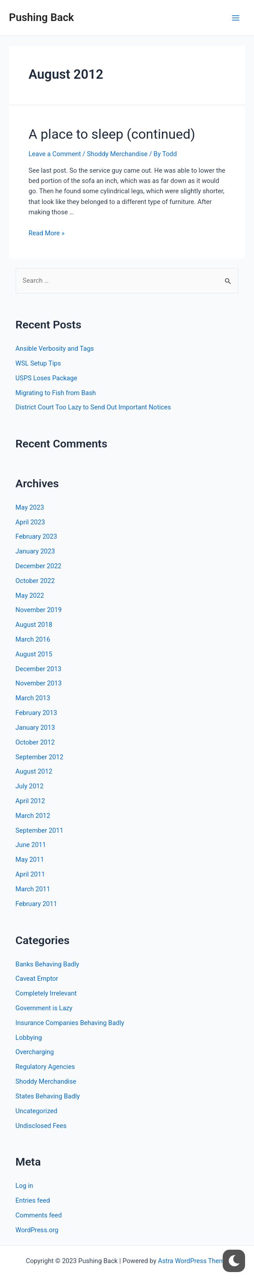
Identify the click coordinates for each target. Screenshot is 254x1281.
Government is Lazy (44, 1008)
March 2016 (33, 639)
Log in (25, 1186)
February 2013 (36, 713)
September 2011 (40, 830)
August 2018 (34, 625)
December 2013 (39, 669)
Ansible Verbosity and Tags (55, 349)
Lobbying (29, 1038)
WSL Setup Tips (38, 363)
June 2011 (31, 845)
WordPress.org (37, 1230)
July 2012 (30, 786)
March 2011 (33, 889)
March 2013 (33, 698)
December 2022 (39, 566)
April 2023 (30, 522)
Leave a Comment (55, 154)
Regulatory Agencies (45, 1067)
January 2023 (35, 551)
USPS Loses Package (46, 378)
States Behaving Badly (48, 1096)
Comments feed (39, 1215)
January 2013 (35, 727)
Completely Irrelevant (46, 993)
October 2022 (35, 581)
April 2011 (30, 874)
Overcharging (35, 1052)
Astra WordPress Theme (193, 1261)
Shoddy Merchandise (117, 154)
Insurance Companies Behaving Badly (70, 1023)
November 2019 (39, 610)
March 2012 (33, 816)
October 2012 (35, 742)
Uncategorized (37, 1111)
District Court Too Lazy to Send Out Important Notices (93, 407)
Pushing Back (41, 17)
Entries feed (33, 1200)
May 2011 (30, 859)
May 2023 (30, 507)
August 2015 (34, 654)
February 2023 (36, 536)
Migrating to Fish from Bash (56, 393)
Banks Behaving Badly (47, 964)
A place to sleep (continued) (112, 134)
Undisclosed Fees (41, 1126)
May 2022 (30, 596)
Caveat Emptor (37, 979)
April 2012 (30, 801)
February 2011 (36, 904)
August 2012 (34, 771)
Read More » (47, 233)
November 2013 (39, 683)
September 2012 (40, 757)
